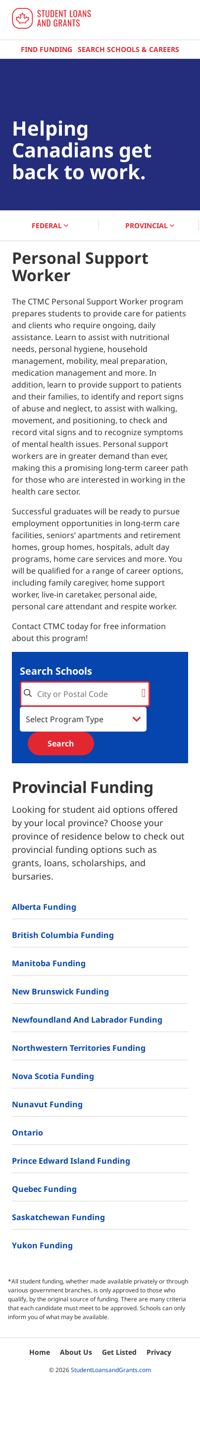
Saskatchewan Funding (58, 1217)
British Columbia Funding (63, 935)
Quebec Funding (44, 1188)
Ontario (27, 1132)
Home (39, 1352)
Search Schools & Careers (128, 49)
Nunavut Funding (47, 1104)
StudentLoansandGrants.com (111, 1370)
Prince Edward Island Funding (71, 1160)
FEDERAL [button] (50, 225)
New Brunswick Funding (60, 991)
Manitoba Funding (49, 963)
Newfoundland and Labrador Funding (87, 1019)
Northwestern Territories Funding (79, 1047)
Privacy (159, 1352)
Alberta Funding (44, 906)
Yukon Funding (42, 1245)
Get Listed (119, 1352)
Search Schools (56, 671)
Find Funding (46, 49)
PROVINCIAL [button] (149, 225)
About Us (76, 1352)
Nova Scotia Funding (53, 1076)
